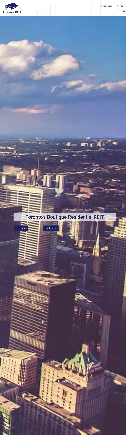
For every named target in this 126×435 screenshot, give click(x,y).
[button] (124, 11)
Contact (120, 6)
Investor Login (106, 6)
